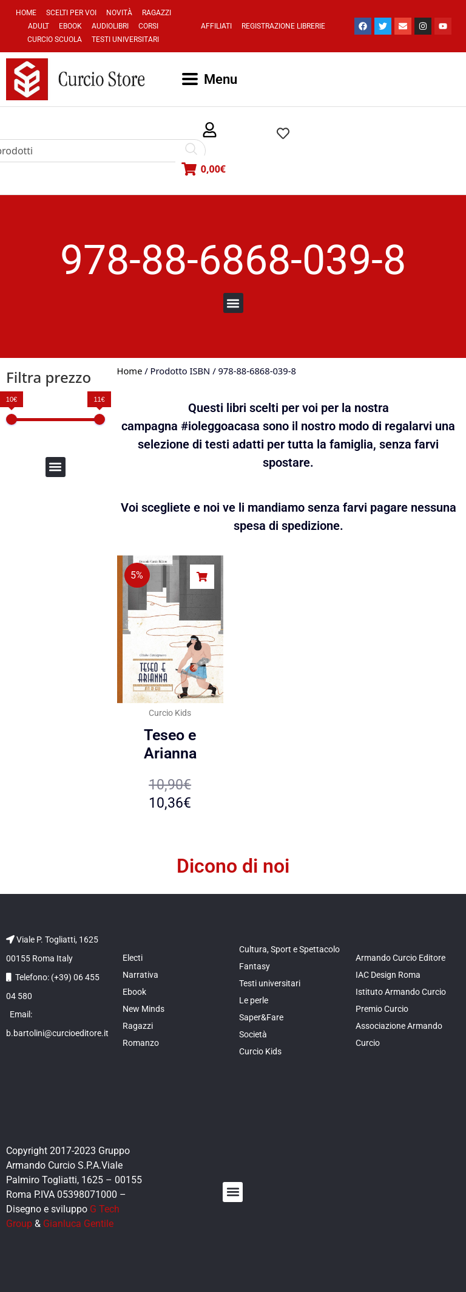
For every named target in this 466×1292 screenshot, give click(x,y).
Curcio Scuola (54, 39)
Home (26, 13)
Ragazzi (156, 13)
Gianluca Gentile (78, 1223)
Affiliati (216, 26)
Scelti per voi (71, 13)
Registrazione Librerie (283, 26)
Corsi (148, 26)
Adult (38, 26)
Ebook (70, 26)
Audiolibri (110, 26)
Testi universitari (125, 39)
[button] (209, 130)
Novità (119, 13)
